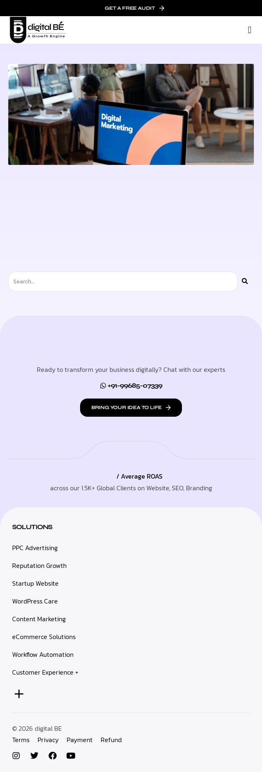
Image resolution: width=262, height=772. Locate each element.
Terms (21, 740)
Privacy (48, 740)
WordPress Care (35, 601)
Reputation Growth (39, 565)
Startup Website (35, 583)
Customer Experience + (45, 672)
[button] (249, 30)
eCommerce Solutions (44, 636)
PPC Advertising (35, 548)
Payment (80, 740)
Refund (111, 740)
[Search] (245, 281)
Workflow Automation (43, 654)
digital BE (48, 728)
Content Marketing (39, 619)
